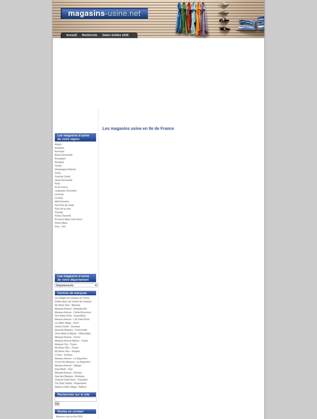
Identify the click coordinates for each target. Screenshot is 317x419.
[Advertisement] (158, 76)
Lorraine (59, 198)
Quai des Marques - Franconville (71, 330)
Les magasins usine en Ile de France (138, 128)
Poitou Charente (63, 215)
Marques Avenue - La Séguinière (71, 358)
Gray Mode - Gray (64, 369)
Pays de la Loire (63, 208)
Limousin (59, 194)
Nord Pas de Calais (64, 205)
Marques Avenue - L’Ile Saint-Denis (72, 319)
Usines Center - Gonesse (67, 326)
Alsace (58, 144)
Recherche (89, 35)
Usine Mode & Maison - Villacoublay (73, 333)
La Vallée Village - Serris (67, 323)
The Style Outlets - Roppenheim (71, 383)
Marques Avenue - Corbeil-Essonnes (73, 312)
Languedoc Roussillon (66, 190)
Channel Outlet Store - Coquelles (71, 379)
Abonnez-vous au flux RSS (69, 416)
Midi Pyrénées (62, 201)
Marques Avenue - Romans (68, 372)
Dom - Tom (60, 226)
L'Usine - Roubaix (63, 355)
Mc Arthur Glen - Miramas (67, 305)
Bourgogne (60, 158)
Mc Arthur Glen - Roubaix (67, 351)
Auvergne (59, 151)
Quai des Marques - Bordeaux (70, 376)
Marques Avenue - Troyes (67, 337)
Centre (58, 165)
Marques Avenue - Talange (68, 365)
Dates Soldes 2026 (115, 35)
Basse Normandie (64, 155)
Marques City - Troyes (66, 344)
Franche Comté (62, 176)
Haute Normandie (63, 180)
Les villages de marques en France (72, 298)
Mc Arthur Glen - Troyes (66, 347)
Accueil (71, 35)
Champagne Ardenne (65, 169)
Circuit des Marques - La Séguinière (72, 362)
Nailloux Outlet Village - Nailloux (71, 387)
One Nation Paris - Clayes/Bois (70, 315)
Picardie (59, 212)
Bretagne (59, 162)
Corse (58, 173)
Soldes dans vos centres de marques (73, 301)
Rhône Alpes (61, 223)
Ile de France (61, 187)
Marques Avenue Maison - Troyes (71, 340)
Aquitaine (59, 148)
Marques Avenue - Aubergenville (71, 308)
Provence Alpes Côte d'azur (68, 219)
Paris (57, 183)
